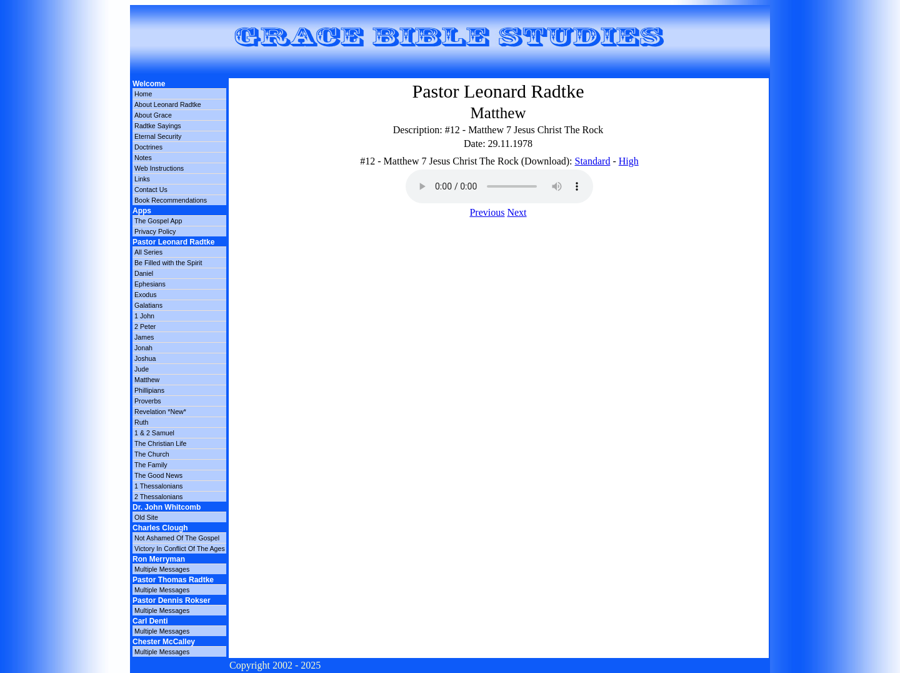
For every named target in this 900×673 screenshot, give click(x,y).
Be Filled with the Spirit (168, 262)
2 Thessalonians (158, 496)
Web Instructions (159, 168)
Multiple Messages (161, 569)
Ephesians (150, 284)
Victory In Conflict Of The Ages (179, 548)
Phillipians (149, 390)
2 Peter (145, 326)
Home (143, 94)
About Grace (153, 115)
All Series (148, 252)
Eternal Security (157, 136)
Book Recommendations (170, 200)
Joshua (145, 358)
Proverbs (147, 401)
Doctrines (148, 147)
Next (516, 212)
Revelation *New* (160, 411)
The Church (151, 454)
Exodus (145, 294)
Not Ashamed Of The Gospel (176, 538)
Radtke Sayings (157, 125)
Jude (141, 369)
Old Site (146, 517)
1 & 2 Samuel (154, 433)
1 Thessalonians (158, 486)
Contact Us (151, 189)
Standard (593, 161)
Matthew (146, 379)
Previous (486, 212)
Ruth (141, 422)
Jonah (143, 348)
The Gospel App (158, 221)
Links (142, 179)
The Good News (158, 475)
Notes (143, 157)
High (629, 161)
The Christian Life (160, 443)
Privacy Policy (155, 231)
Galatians (148, 305)
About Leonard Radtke (167, 104)
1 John (144, 316)
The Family (151, 464)
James (144, 337)
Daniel (143, 273)
